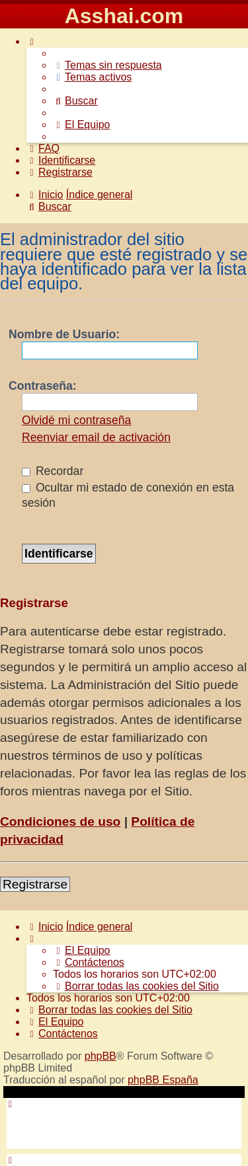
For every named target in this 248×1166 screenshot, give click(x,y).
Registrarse (35, 884)
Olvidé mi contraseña (76, 420)
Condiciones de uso (60, 821)
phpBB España (163, 1079)
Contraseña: (43, 385)
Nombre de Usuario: (64, 334)
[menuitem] (107, 65)
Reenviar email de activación (96, 437)
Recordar (52, 471)
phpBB (100, 1056)
